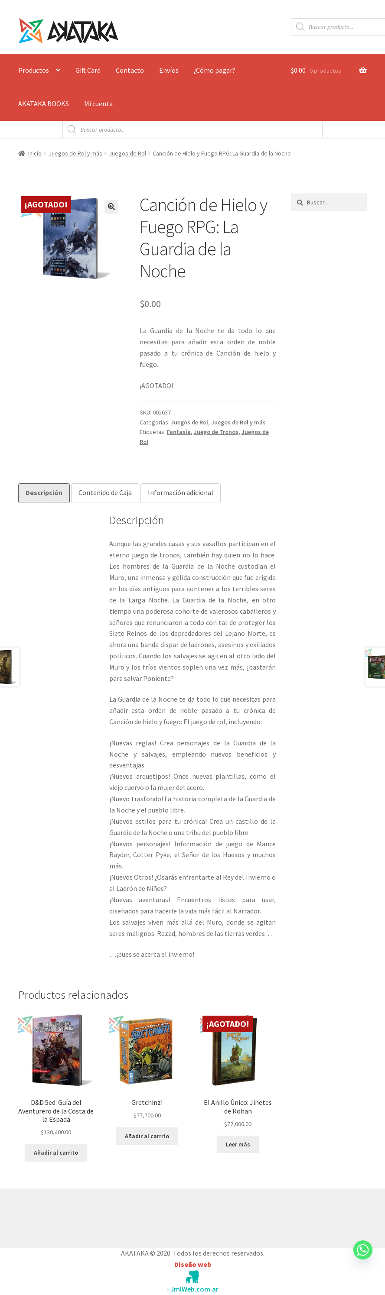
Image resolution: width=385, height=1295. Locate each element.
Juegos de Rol (127, 153)
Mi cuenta (98, 103)
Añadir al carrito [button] (56, 1152)
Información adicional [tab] (180, 492)
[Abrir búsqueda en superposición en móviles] (192, 129)
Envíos (169, 70)
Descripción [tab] (44, 492)
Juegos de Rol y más (75, 153)
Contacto (130, 70)
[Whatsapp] (362, 1258)
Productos (33, 70)
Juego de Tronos (216, 432)
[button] (111, 207)
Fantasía (179, 432)
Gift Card (88, 70)
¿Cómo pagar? (214, 70)
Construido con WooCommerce (64, 1216)
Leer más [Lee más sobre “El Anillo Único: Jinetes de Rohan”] (238, 1144)
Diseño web (192, 1264)
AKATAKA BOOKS (43, 103)
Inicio (35, 153)
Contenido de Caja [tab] (105, 492)
